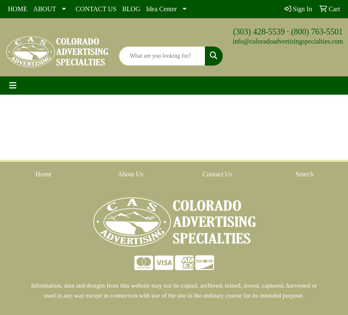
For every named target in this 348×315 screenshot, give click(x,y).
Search (304, 174)
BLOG (131, 8)
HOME (17, 8)
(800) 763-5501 (317, 31)
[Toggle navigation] (13, 85)
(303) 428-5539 (259, 31)
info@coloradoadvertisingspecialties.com (288, 41)
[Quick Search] (162, 56)
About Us (131, 174)
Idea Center (161, 8)
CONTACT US (95, 8)
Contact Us (218, 174)
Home (43, 174)
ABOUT (44, 8)
